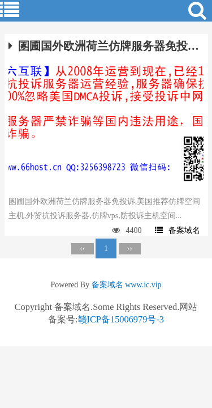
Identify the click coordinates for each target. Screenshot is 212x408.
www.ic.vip (143, 284)
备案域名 (177, 230)
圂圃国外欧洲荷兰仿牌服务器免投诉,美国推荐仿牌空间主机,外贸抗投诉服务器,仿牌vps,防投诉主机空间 (106, 46)
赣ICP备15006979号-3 (121, 319)
